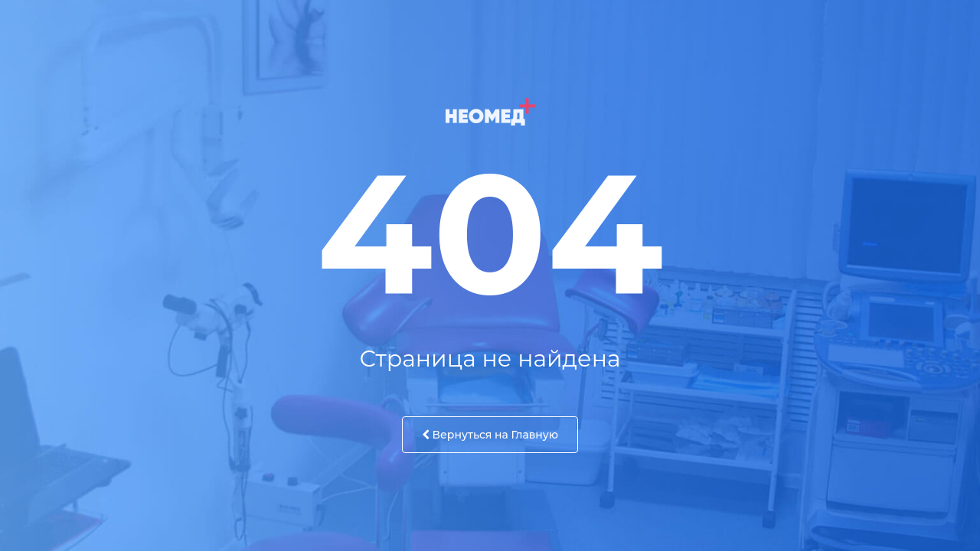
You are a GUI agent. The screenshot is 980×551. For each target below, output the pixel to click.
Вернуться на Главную (490, 435)
